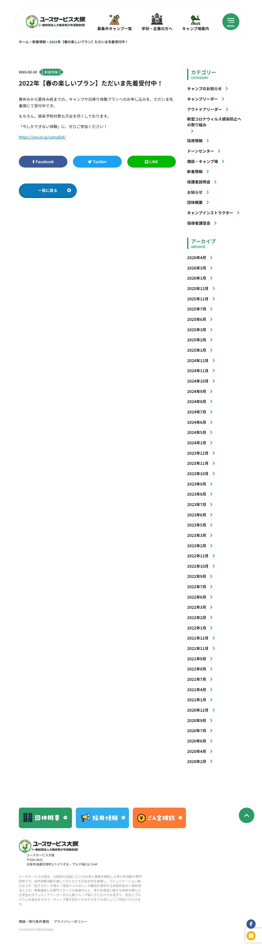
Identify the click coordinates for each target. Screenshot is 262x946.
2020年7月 (196, 730)
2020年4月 (196, 751)
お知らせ (195, 192)
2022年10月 (198, 566)
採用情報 (195, 140)
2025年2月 (196, 340)
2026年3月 (196, 268)
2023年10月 (198, 473)
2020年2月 (196, 761)
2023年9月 (196, 484)
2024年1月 (196, 443)
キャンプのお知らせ (204, 88)
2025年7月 (196, 309)
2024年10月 (198, 381)
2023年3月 (196, 535)
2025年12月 (198, 288)
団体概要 (195, 202)
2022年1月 (196, 628)
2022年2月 (196, 617)
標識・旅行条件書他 (34, 921)
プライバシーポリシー (70, 921)
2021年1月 (196, 700)
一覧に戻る (54, 190)
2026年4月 (196, 257)
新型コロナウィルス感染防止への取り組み (214, 122)
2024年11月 (198, 370)
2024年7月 (196, 412)
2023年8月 (196, 494)
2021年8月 (196, 669)
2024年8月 (196, 401)
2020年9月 (196, 720)
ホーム (24, 41)
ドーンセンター (200, 151)
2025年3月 (196, 329)
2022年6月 (196, 597)
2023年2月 (196, 545)
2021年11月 (198, 648)
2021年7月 (196, 679)
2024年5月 (196, 432)
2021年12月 (198, 638)
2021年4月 (196, 689)
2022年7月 (196, 586)
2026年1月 (196, 278)
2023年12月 (198, 453)
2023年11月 (198, 463)
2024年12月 (198, 360)
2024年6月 (196, 422)
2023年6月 (196, 515)
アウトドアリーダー (204, 109)
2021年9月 (196, 659)
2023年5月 (196, 525)
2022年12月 (198, 556)
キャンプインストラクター (210, 213)
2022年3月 (196, 607)
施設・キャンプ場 (202, 161)
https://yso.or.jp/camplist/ (42, 137)
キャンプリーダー (202, 99)
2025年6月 (196, 319)
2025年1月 (196, 350)
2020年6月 (196, 741)
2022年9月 (196, 576)
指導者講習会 (198, 223)
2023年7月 (196, 504)
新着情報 (39, 41)
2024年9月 (196, 391)
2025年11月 (198, 299)
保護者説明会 (198, 182)
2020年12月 (198, 710)
